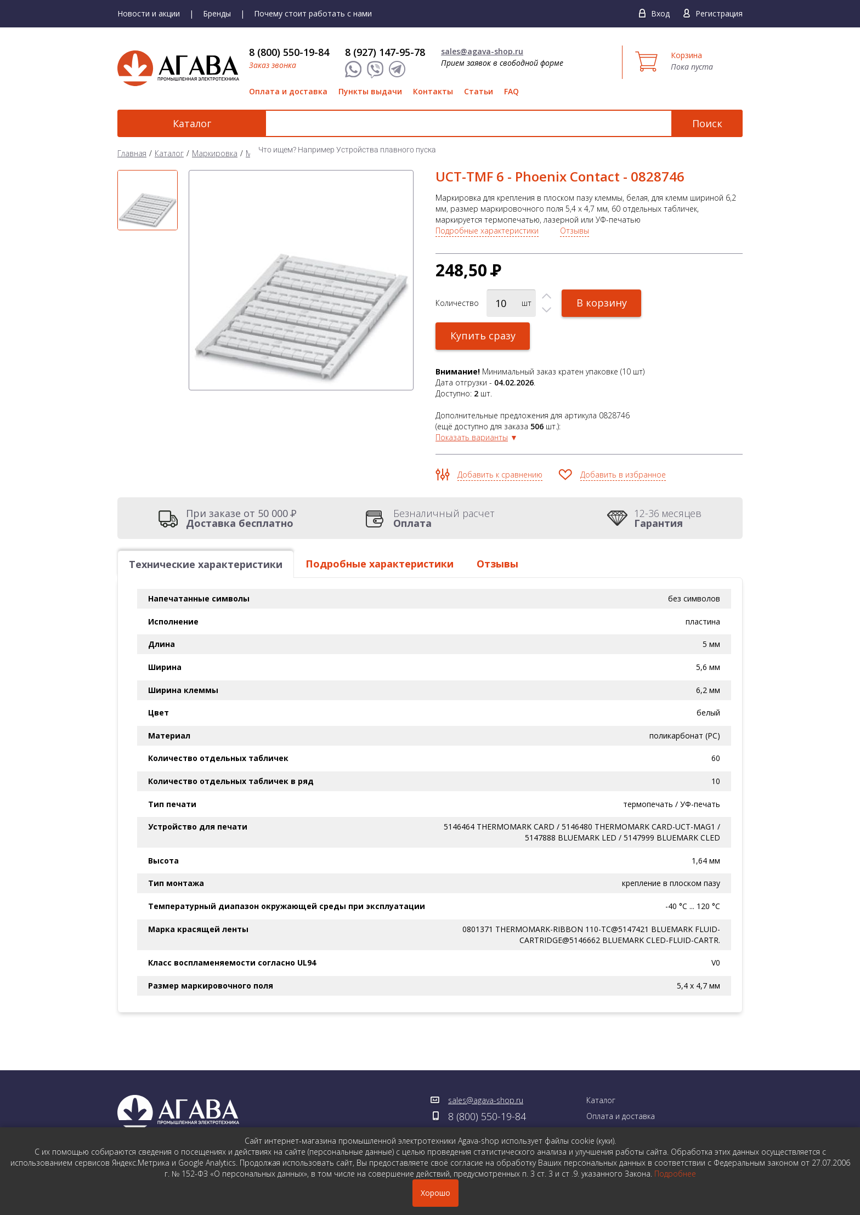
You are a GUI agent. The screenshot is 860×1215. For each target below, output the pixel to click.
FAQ (511, 91)
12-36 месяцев (667, 518)
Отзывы (574, 230)
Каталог (178, 123)
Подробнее (675, 1173)
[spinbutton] (511, 303)
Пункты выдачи (370, 91)
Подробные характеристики (487, 230)
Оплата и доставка (288, 91)
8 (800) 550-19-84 (289, 52)
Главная (131, 153)
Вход (660, 13)
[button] (546, 296)
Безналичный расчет (444, 518)
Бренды (217, 13)
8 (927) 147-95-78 (385, 52)
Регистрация (719, 13)
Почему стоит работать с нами (313, 13)
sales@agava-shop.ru (482, 51)
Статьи (478, 91)
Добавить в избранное (623, 474)
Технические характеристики (205, 564)
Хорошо (435, 1193)
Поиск (707, 123)
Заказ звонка (272, 65)
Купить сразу (483, 335)
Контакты (433, 91)
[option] (147, 200)
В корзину (601, 302)
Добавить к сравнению (499, 474)
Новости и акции (148, 13)
